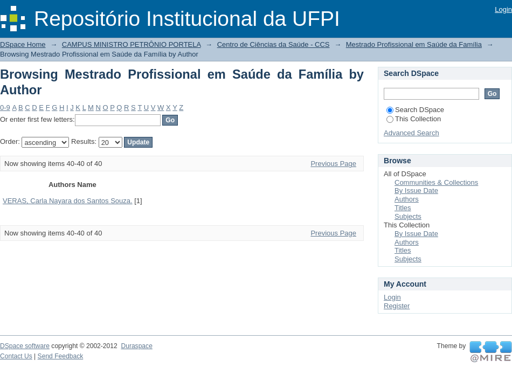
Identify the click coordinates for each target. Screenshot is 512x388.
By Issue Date (416, 190)
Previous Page (333, 164)
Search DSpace (415, 110)
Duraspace (136, 346)
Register (397, 306)
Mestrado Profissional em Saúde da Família (414, 44)
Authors (407, 199)
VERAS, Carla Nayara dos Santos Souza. (68, 201)
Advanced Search (411, 133)
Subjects (408, 216)
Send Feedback (61, 356)
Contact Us (16, 356)
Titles (403, 208)
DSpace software (25, 346)
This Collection (413, 119)
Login (503, 9)
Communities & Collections (436, 182)
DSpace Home (23, 44)
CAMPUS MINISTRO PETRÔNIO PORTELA (131, 44)
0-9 (5, 107)
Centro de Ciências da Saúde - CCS (273, 44)
